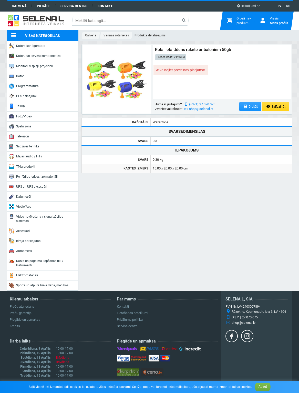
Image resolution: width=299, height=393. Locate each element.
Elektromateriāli (23, 275)
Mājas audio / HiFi (25, 156)
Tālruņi (17, 106)
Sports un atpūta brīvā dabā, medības (38, 285)
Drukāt (250, 106)
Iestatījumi (246, 6)
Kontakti (106, 6)
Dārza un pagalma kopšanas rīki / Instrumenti (36, 262)
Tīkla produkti (22, 166)
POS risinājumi (23, 96)
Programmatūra (24, 86)
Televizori (19, 136)
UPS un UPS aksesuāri (28, 186)
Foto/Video (20, 116)
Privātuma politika (130, 319)
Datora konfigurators (27, 45)
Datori (17, 76)
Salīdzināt (275, 106)
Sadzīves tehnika (24, 146)
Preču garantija (21, 313)
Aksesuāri (19, 231)
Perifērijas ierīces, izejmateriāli (33, 176)
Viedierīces (20, 206)
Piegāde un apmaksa (25, 319)
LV (279, 6)
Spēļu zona (20, 126)
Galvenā (19, 6)
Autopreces (20, 251)
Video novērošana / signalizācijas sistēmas (36, 218)
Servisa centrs (73, 6)
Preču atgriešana (22, 306)
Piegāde (43, 6)
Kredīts (15, 326)
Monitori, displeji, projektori (31, 66)
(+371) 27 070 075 (202, 104)
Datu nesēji (20, 196)
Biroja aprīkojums (24, 241)
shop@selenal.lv (201, 109)
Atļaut (263, 386)
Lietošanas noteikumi (132, 313)
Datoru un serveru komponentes (34, 55)
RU (288, 6)
